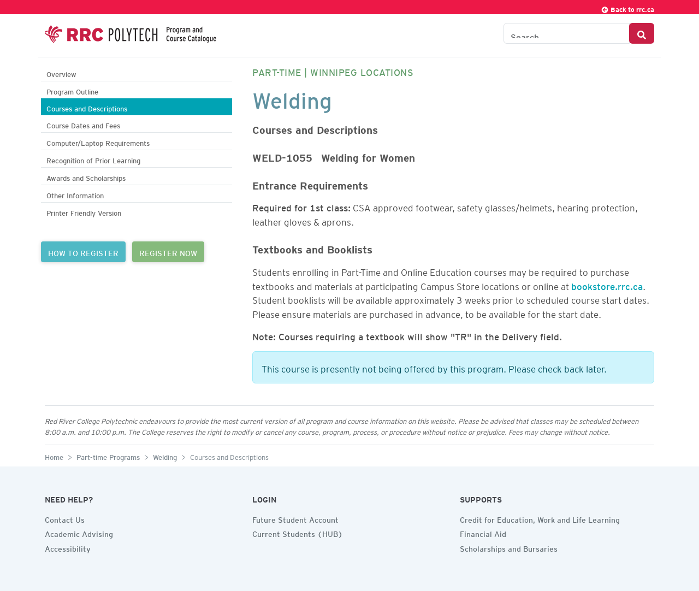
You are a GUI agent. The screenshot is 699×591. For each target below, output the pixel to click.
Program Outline (72, 90)
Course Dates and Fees (83, 124)
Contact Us (65, 518)
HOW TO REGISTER (83, 252)
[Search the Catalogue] (566, 33)
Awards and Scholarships (86, 176)
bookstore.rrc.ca (607, 284)
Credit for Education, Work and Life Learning (540, 518)
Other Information (75, 194)
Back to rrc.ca (627, 7)
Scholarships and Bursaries (509, 547)
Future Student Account (295, 518)
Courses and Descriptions (86, 107)
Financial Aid (483, 532)
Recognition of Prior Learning (93, 159)
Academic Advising (79, 532)
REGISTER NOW (168, 252)
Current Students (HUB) (297, 532)
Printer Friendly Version (83, 211)
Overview (61, 72)
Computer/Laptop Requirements (98, 141)
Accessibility (68, 547)
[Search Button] (641, 33)
